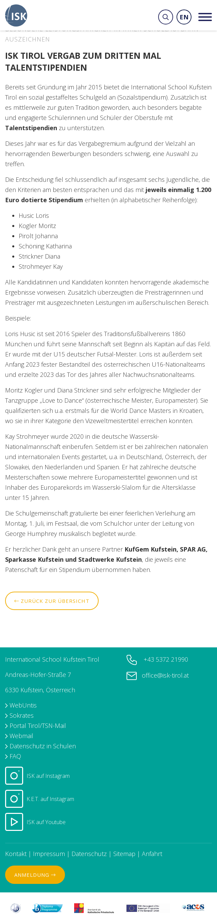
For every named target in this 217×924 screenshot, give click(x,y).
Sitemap (124, 854)
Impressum (49, 854)
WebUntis (23, 705)
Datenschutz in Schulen (43, 746)
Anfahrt (152, 854)
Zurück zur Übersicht (51, 600)
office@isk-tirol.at (165, 675)
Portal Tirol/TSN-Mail (38, 725)
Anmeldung (35, 874)
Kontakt (16, 854)
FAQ (15, 756)
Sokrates (22, 715)
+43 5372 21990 (165, 659)
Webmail (21, 736)
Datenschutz (89, 854)
